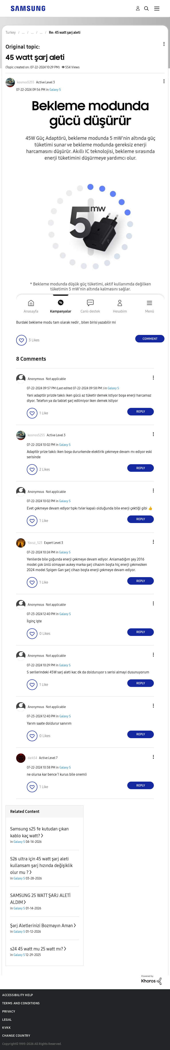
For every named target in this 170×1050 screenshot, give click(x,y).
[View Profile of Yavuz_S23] (35, 543)
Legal (7, 1020)
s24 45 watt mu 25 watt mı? (36, 949)
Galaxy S (55, 90)
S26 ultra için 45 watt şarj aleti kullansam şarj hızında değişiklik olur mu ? (41, 865)
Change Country (16, 1036)
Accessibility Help (17, 995)
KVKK (6, 1028)
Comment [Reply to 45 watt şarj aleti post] (150, 339)
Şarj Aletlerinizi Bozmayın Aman (41, 925)
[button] (157, 81)
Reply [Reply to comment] (140, 411)
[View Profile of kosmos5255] (25, 82)
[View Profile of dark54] (32, 758)
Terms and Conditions (21, 1003)
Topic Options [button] (156, 44)
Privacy (8, 1011)
